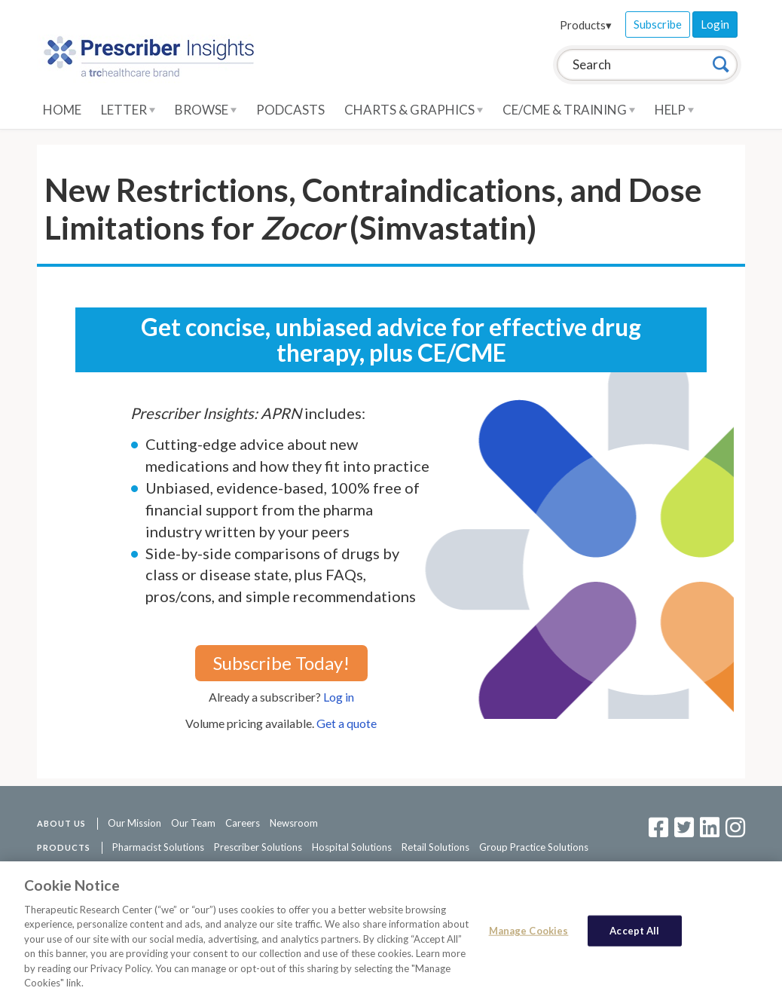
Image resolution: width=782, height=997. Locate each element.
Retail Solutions (435, 847)
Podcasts (290, 110)
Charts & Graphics (413, 110)
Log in (338, 697)
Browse (206, 110)
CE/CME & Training (568, 110)
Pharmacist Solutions (158, 847)
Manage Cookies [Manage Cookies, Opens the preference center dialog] (529, 935)
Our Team (193, 823)
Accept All (634, 935)
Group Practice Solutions (533, 847)
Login (715, 24)
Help (674, 110)
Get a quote (346, 723)
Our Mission (134, 823)
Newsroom (294, 823)
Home (62, 110)
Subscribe (658, 24)
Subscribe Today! (281, 663)
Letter (128, 110)
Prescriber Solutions (258, 847)
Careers (242, 823)
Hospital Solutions (352, 847)
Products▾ (586, 25)
